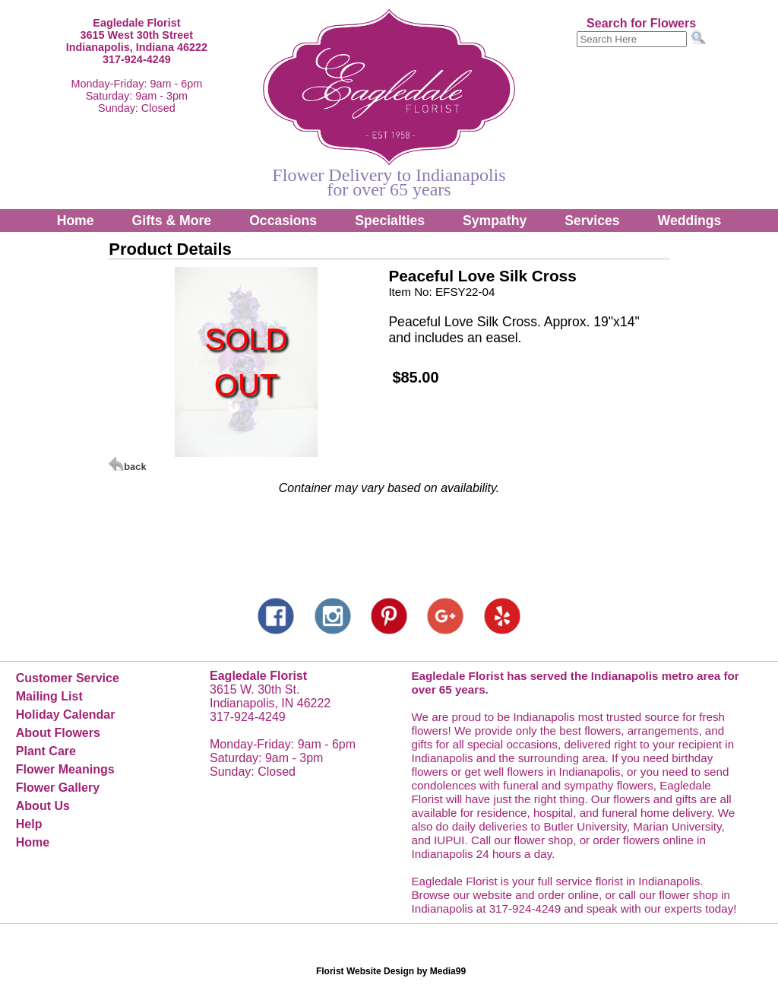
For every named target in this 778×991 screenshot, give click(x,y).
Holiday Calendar (65, 714)
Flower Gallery (58, 787)
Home (75, 220)
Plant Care (46, 751)
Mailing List (49, 696)
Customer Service (67, 678)
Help (29, 824)
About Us (43, 805)
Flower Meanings (65, 769)
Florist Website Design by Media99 (391, 971)
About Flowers (58, 732)
